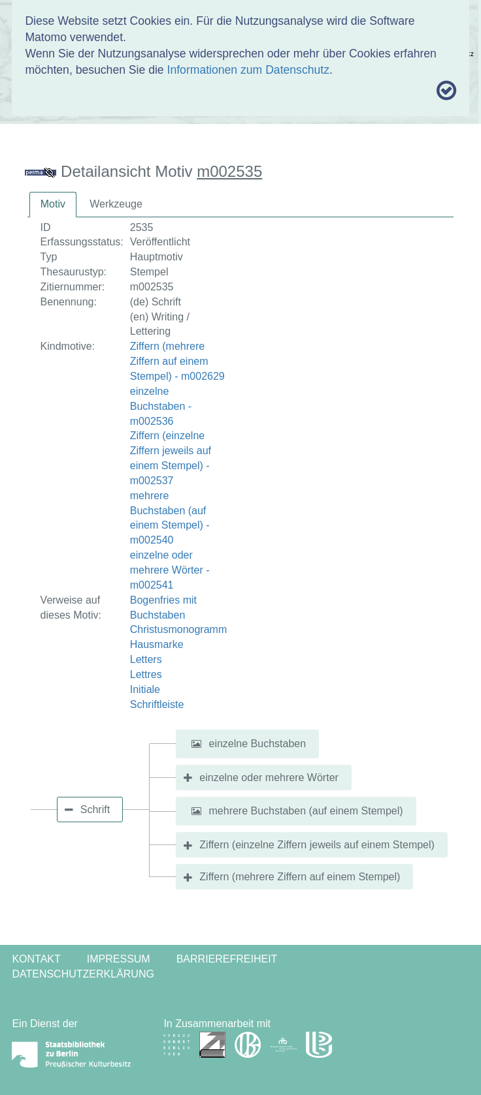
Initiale (145, 689)
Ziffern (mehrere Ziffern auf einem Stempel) (299, 876)
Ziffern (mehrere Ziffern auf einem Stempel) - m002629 (177, 361)
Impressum (118, 958)
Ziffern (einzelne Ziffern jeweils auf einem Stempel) (317, 844)
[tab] (52, 204)
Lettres (146, 674)
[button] (196, 744)
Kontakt (36, 958)
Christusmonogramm (178, 629)
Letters (146, 659)
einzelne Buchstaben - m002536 (160, 406)
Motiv (53, 203)
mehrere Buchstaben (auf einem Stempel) (306, 810)
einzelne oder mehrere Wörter (269, 777)
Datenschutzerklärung (83, 973)
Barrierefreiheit (227, 958)
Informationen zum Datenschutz (248, 69)
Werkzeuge (116, 203)
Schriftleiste (157, 704)
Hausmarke (157, 644)
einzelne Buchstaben (258, 743)
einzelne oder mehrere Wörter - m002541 (170, 570)
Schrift (95, 809)
